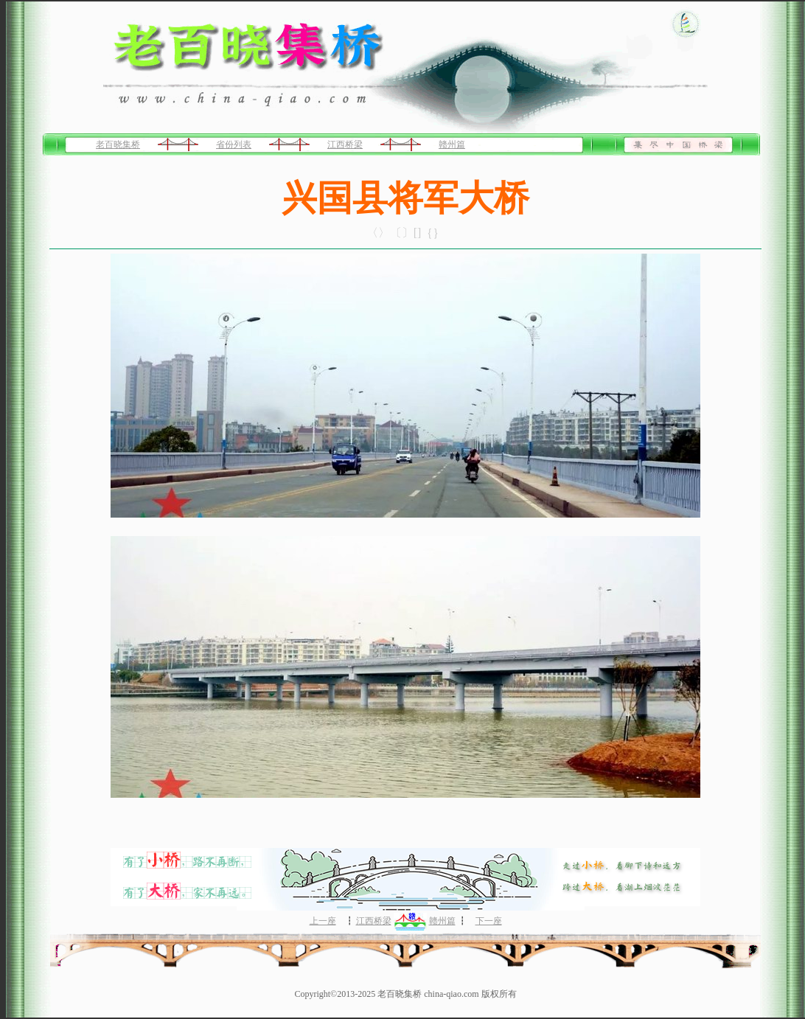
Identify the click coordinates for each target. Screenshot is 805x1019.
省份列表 (233, 144)
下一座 (488, 921)
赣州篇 (452, 144)
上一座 (323, 921)
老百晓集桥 (118, 144)
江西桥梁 (345, 144)
